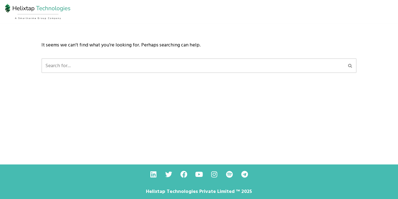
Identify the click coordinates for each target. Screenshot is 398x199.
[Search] (192, 65)
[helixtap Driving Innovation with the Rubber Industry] (38, 11)
